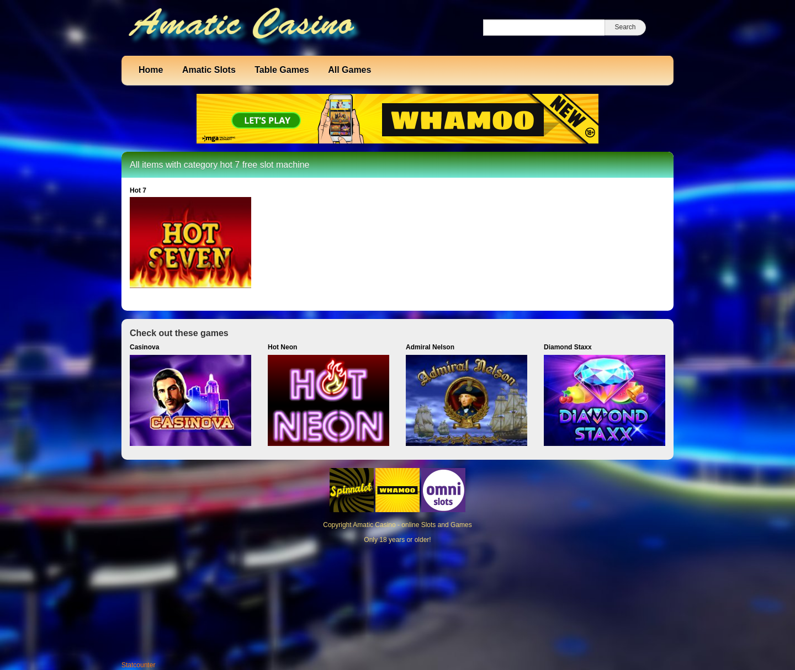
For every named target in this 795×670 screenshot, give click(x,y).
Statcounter (138, 665)
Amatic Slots (209, 70)
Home (151, 70)
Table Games (282, 70)
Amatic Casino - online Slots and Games (412, 525)
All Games (349, 70)
